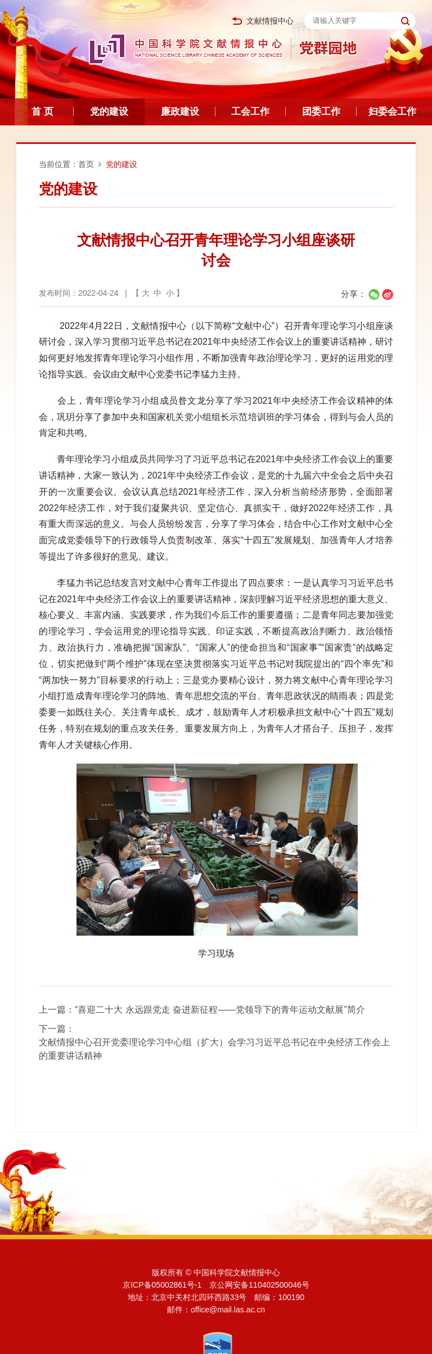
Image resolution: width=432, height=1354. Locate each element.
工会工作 (250, 111)
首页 (86, 164)
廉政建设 (180, 111)
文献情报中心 (263, 21)
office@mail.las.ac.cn (228, 1309)
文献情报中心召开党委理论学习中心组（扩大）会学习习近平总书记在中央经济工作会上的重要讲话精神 (214, 1048)
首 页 (42, 111)
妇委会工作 (392, 111)
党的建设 (109, 111)
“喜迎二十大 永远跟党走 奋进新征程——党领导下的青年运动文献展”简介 (220, 1009)
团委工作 (321, 111)
